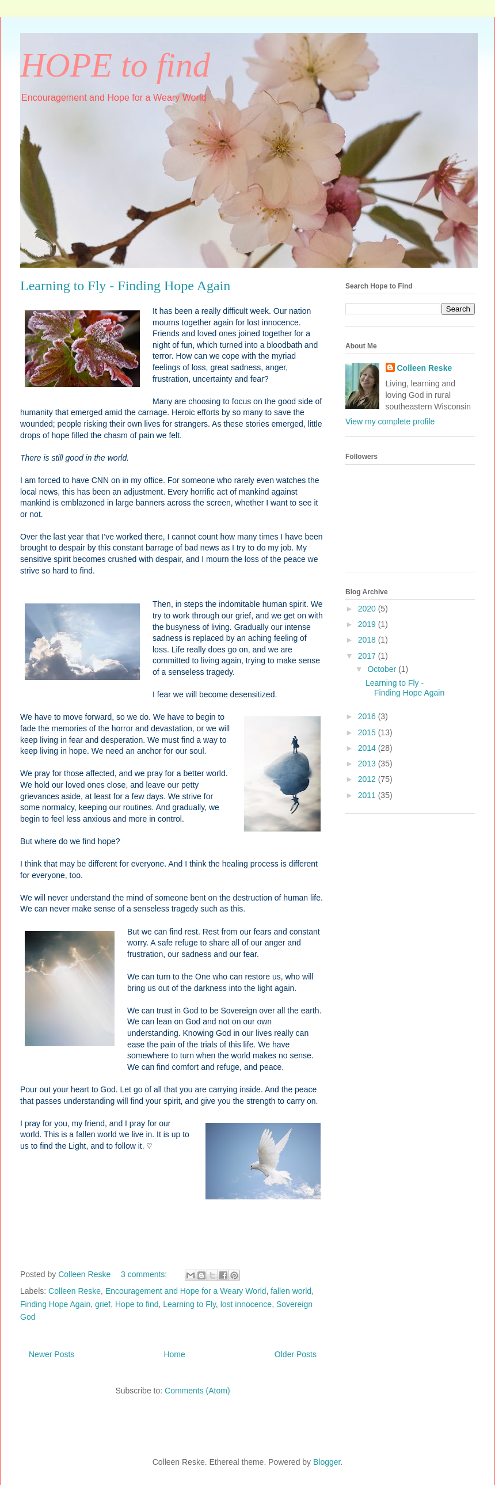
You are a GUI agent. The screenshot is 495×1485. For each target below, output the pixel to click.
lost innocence (246, 1304)
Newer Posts (51, 1354)
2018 (368, 639)
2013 (368, 763)
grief (103, 1304)
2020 (368, 608)
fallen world (291, 1291)
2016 (368, 716)
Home (174, 1354)
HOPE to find (115, 65)
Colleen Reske (74, 1291)
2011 (368, 795)
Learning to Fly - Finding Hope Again (125, 285)
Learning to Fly (189, 1304)
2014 (368, 748)
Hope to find (137, 1304)
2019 (368, 624)
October (382, 669)
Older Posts (296, 1354)
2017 (368, 655)
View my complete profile (390, 421)
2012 (368, 779)
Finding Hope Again (55, 1304)
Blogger (326, 1462)
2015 (368, 732)
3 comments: (145, 1274)
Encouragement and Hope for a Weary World (185, 1291)
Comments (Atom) (197, 1390)
